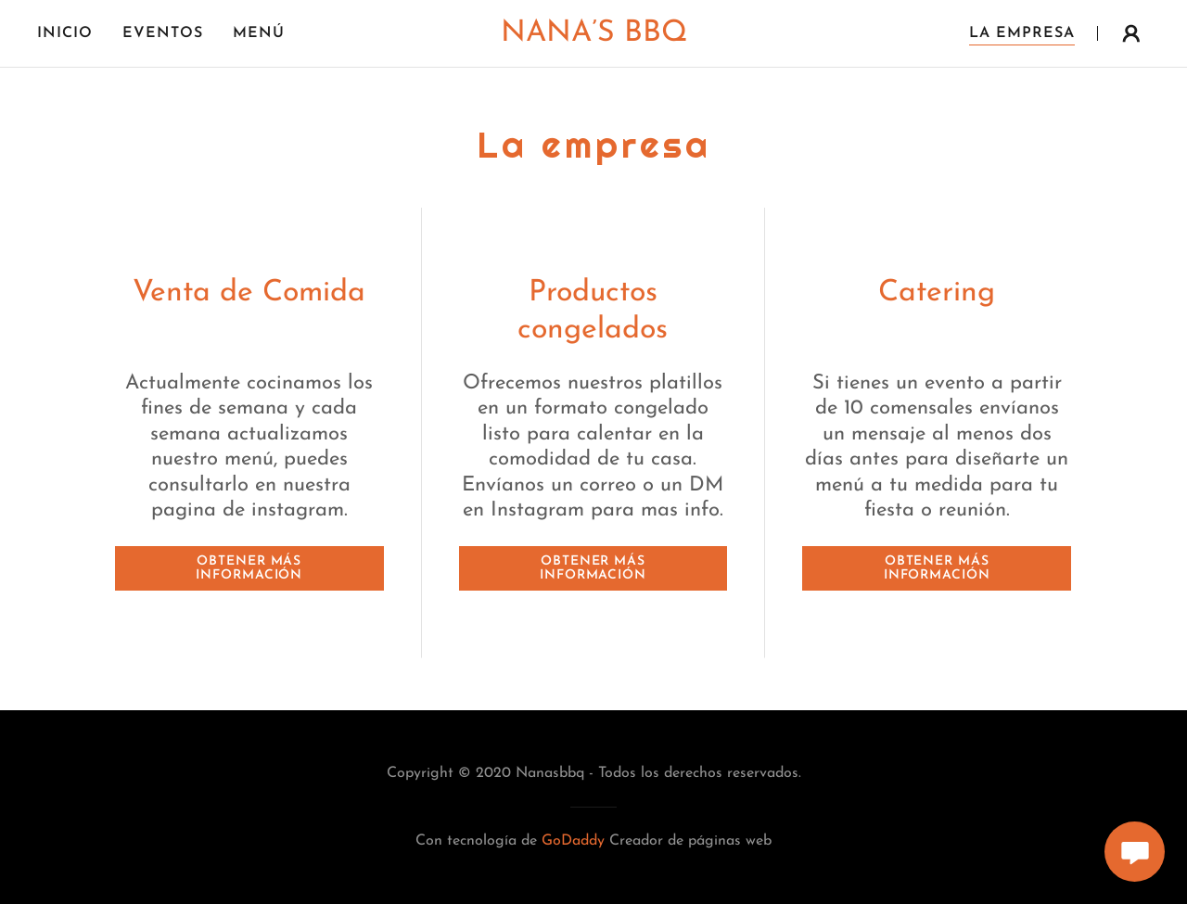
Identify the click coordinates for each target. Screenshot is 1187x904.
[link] (593, 37)
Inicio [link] (65, 33)
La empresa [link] (1022, 33)
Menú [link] (259, 33)
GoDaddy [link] (573, 841)
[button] (1131, 33)
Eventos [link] (162, 33)
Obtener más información (249, 568)
